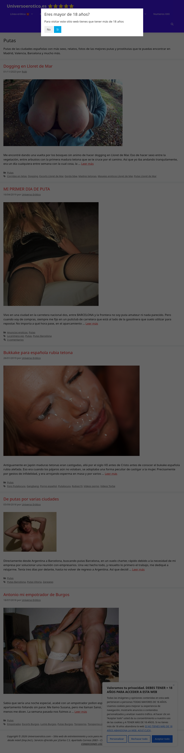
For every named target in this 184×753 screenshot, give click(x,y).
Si (58, 29)
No (49, 29)
